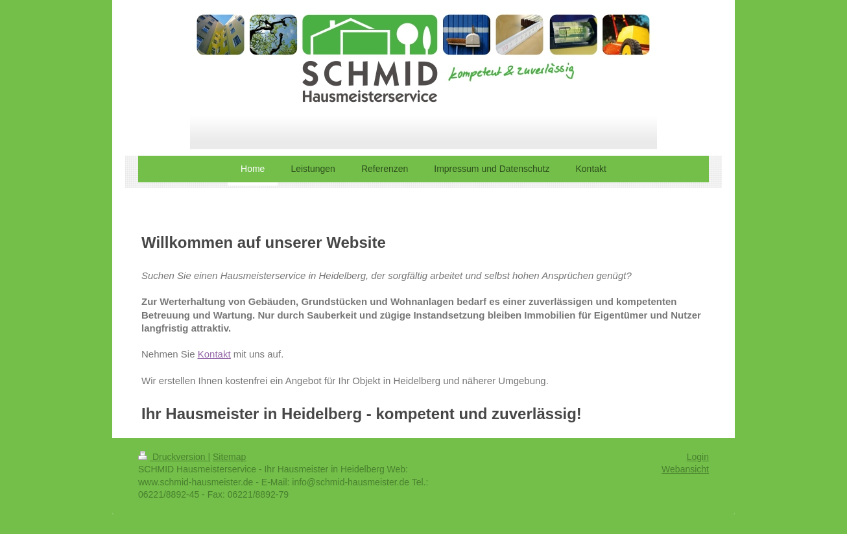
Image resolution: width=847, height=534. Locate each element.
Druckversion (173, 457)
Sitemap (229, 457)
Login (698, 457)
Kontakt (214, 353)
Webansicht (685, 469)
